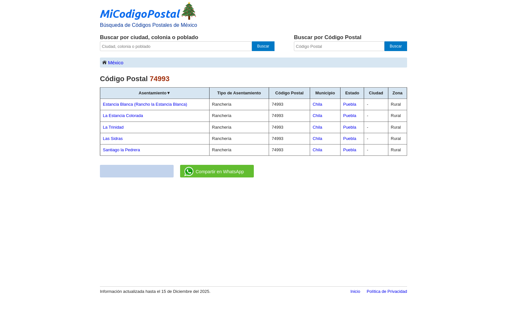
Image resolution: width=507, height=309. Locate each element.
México (113, 62)
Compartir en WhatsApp (214, 171)
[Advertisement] (253, 232)
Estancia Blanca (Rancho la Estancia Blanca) (145, 104)
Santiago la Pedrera (121, 149)
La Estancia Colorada (123, 115)
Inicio (355, 291)
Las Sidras (113, 138)
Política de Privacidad (387, 291)
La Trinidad (113, 127)
